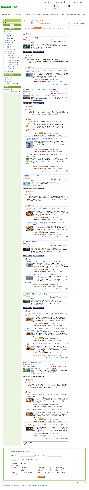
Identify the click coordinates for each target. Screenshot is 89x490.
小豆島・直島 (12, 64)
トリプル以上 (51, 472)
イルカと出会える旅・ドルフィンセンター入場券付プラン (41, 275)
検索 (41, 477)
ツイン (44, 472)
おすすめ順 (31, 28)
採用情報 (34, 486)
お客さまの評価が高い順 (56, 28)
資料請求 (44, 486)
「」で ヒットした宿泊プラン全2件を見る (55, 237)
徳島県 (9, 53)
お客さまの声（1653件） (29, 366)
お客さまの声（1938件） (29, 298)
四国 (37, 20)
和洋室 (63, 472)
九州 (8, 70)
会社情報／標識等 (5, 486)
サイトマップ (59, 2)
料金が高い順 (46, 28)
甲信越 (8, 42)
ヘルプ (44, 2)
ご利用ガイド (51, 2)
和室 (58, 472)
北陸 (8, 44)
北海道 (8, 33)
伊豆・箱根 (9, 40)
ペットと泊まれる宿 (12, 83)
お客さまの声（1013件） (29, 246)
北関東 (8, 37)
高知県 (9, 68)
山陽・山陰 (9, 49)
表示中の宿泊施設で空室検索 (76, 24)
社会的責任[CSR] (26, 486)
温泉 (8, 81)
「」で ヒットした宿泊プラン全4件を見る (55, 171)
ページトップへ (82, 482)
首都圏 (8, 38)
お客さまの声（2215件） (29, 93)
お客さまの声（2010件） (29, 180)
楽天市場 (76, 2)
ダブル (38, 472)
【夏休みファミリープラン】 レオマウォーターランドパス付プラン (43, 261)
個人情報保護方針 (16, 486)
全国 (32, 20)
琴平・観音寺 (12, 62)
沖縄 (8, 71)
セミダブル (31, 472)
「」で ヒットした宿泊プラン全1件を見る (55, 84)
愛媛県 (9, 66)
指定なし (33, 22)
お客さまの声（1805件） (29, 42)
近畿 (8, 48)
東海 (8, 46)
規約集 (39, 486)
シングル (24, 472)
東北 (8, 35)
